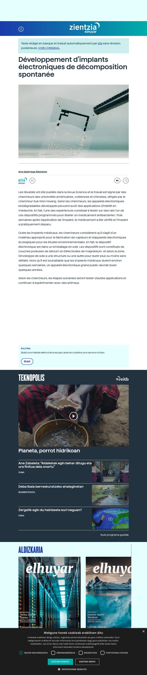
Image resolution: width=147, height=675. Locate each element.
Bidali (27, 361)
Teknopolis (31, 377)
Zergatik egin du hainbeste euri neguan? (50, 510)
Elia (100, 43)
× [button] (143, 631)
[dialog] (73, 651)
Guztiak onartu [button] (60, 661)
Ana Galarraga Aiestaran (32, 171)
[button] (21, 29)
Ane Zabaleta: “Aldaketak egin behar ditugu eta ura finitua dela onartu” (55, 465)
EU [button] (32, 180)
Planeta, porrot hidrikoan (49, 451)
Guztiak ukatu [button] (87, 661)
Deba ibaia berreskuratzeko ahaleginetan (51, 486)
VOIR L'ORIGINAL (49, 48)
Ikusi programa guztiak (115, 534)
